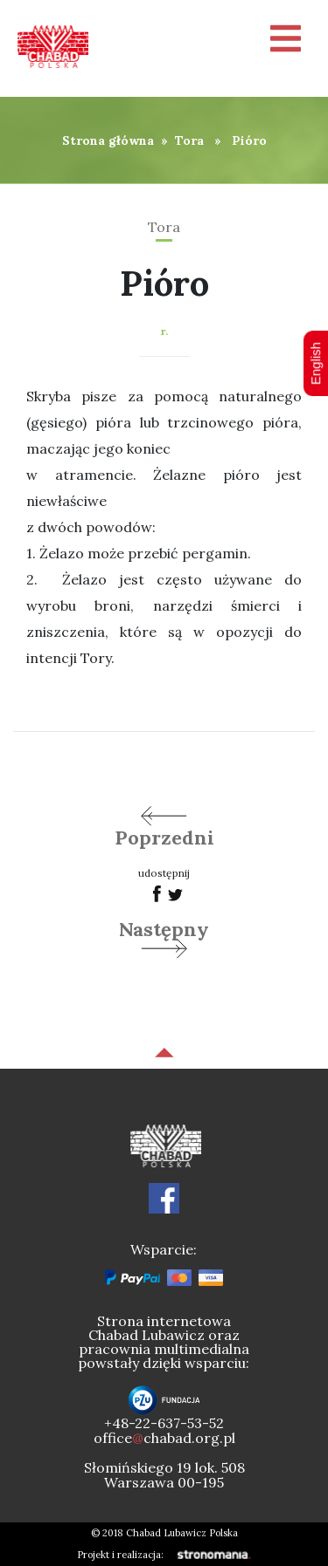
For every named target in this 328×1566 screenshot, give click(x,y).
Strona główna (108, 140)
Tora (189, 140)
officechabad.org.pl (164, 1437)
